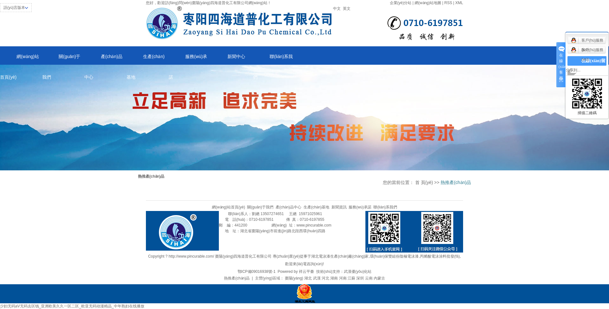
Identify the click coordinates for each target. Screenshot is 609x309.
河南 (343, 278)
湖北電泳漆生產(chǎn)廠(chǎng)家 (340, 256)
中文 (337, 8)
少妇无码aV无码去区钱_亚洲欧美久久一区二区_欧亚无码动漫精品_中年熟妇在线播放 (72, 306)
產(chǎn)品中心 (103, 59)
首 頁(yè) (424, 182)
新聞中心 (236, 56)
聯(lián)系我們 (273, 59)
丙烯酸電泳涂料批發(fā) (440, 256)
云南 (369, 278)
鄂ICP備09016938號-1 (257, 271)
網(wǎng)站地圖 (428, 3)
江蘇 (351, 278)
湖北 (308, 278)
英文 (346, 8)
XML (459, 3)
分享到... (573, 70)
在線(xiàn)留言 (593, 65)
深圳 (360, 278)
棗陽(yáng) (294, 278)
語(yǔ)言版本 (14, 7)
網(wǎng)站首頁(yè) (19, 59)
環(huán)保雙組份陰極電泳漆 (394, 256)
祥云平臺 (306, 271)
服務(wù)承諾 (188, 59)
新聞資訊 (339, 207)
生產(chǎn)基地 (146, 59)
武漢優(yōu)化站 (357, 271)
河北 (325, 278)
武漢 (317, 278)
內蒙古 (379, 278)
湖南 (334, 278)
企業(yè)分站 (401, 3)
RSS (448, 3)
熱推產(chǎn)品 (237, 278)
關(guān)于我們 (61, 59)
